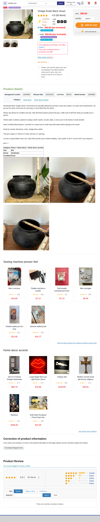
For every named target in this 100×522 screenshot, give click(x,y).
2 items (91, 478)
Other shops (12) (46, 57)
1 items (91, 480)
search (60, 3)
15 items (92, 473)
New (53, 28)
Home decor (27, 100)
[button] (95, 3)
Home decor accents (41, 100)
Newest (18, 491)
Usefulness (43, 491)
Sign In (78, 3)
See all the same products (88, 431)
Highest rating (30, 491)
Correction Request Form (14, 447)
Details (41, 47)
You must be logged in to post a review (16, 466)
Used (53, 37)
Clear (55, 495)
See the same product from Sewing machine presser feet (77, 343)
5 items (91, 475)
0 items (91, 483)
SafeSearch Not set (71, 3)
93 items (32, 477)
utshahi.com (12, 3)
